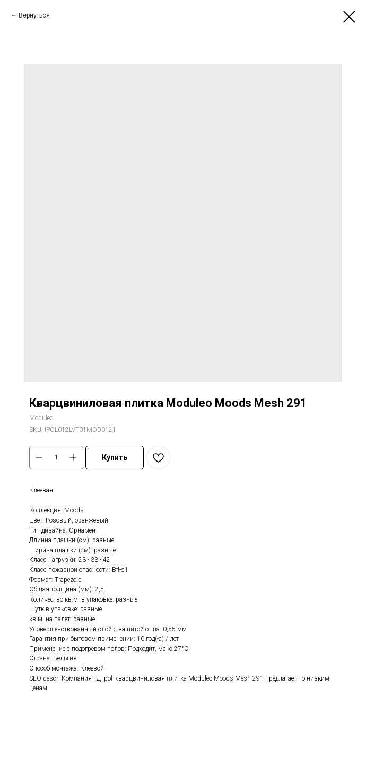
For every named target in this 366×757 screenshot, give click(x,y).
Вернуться (34, 15)
